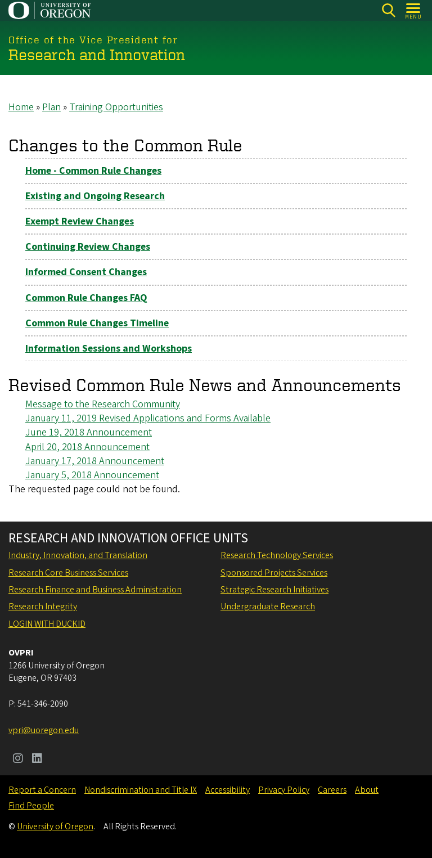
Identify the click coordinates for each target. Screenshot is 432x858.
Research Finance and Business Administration (95, 589)
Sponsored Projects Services (273, 573)
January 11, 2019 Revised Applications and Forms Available (148, 418)
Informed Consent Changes (86, 272)
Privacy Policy (283, 790)
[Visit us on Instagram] (18, 759)
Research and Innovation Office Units (128, 538)
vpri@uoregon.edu (43, 730)
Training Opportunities (116, 107)
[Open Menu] (414, 10)
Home (21, 107)
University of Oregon (55, 826)
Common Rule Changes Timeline (97, 323)
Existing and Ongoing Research (95, 195)
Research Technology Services (276, 555)
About (367, 790)
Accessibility (227, 790)
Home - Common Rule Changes (93, 170)
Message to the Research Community (102, 404)
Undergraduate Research (267, 606)
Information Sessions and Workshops (108, 348)
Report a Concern (42, 790)
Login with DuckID (47, 624)
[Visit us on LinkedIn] (37, 759)
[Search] (388, 10)
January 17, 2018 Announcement (94, 460)
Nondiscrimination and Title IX (140, 790)
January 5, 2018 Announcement (92, 475)
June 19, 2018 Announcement (88, 432)
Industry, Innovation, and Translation (77, 555)
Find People (31, 805)
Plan (51, 107)
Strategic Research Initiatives (274, 589)
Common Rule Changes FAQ (86, 297)
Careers (332, 790)
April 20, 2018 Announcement (87, 446)
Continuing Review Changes (87, 247)
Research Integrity (42, 606)
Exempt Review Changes (79, 221)
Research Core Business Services (68, 573)
